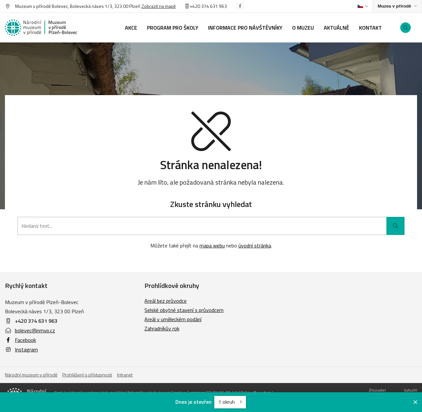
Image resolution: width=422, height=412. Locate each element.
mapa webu (212, 245)
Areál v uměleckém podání (172, 319)
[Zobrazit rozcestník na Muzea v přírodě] (397, 6)
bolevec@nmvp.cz (30, 330)
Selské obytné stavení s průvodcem (184, 310)
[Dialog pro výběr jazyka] (362, 6)
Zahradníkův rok (161, 328)
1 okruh (230, 402)
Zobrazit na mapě (158, 6)
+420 (193, 6)
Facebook (20, 340)
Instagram (21, 349)
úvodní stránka (254, 245)
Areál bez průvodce (165, 301)
